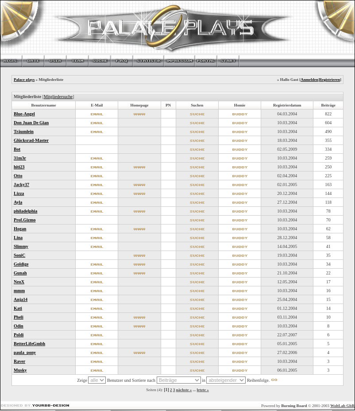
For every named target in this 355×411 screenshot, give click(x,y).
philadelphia (25, 211)
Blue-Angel (24, 113)
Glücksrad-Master (31, 140)
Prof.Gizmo (25, 219)
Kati (18, 308)
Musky (20, 370)
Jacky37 (21, 184)
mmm (19, 290)
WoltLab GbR (342, 405)
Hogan (20, 228)
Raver (19, 361)
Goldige (21, 264)
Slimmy (21, 246)
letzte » (203, 390)
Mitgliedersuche (58, 96)
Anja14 (20, 299)
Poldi (18, 334)
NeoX (19, 281)
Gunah (20, 272)
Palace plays (24, 79)
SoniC (19, 255)
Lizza (19, 193)
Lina (18, 237)
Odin (18, 325)
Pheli (18, 317)
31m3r (20, 158)
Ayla (18, 202)
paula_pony (25, 352)
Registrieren (329, 79)
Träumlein (24, 131)
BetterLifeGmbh (29, 343)
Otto (18, 175)
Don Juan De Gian (31, 122)
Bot (17, 149)
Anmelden (309, 79)
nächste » (184, 390)
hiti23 (19, 166)
